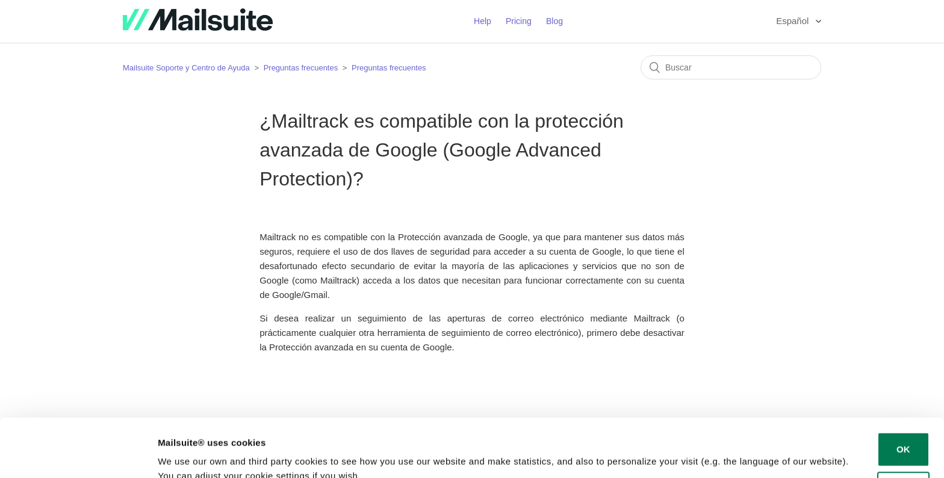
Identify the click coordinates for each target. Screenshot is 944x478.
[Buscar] (731, 67)
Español (793, 21)
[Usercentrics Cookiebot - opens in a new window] (78, 454)
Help (482, 21)
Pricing (519, 21)
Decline (903, 434)
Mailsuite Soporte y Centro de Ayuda (186, 67)
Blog (554, 21)
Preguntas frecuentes (301, 67)
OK (903, 395)
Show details (186, 454)
